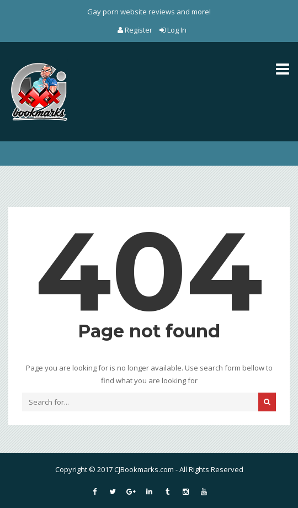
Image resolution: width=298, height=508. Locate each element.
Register (136, 30)
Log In (173, 30)
